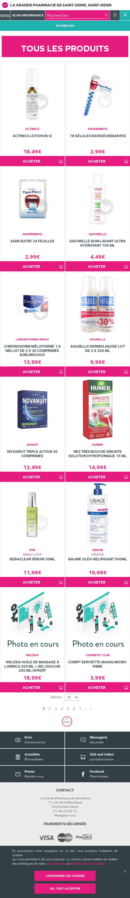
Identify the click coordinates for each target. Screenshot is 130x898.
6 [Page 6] (74, 708)
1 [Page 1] (43, 708)
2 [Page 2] (49, 708)
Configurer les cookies (65, 876)
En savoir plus (57, 863)
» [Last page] (91, 708)
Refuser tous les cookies (88, 863)
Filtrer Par (65, 26)
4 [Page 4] (62, 708)
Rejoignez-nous (65, 815)
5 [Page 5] (68, 708)
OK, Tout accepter (65, 888)
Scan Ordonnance (27, 15)
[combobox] (76, 15)
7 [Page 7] (80, 708)
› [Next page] (85, 708)
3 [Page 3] (56, 708)
